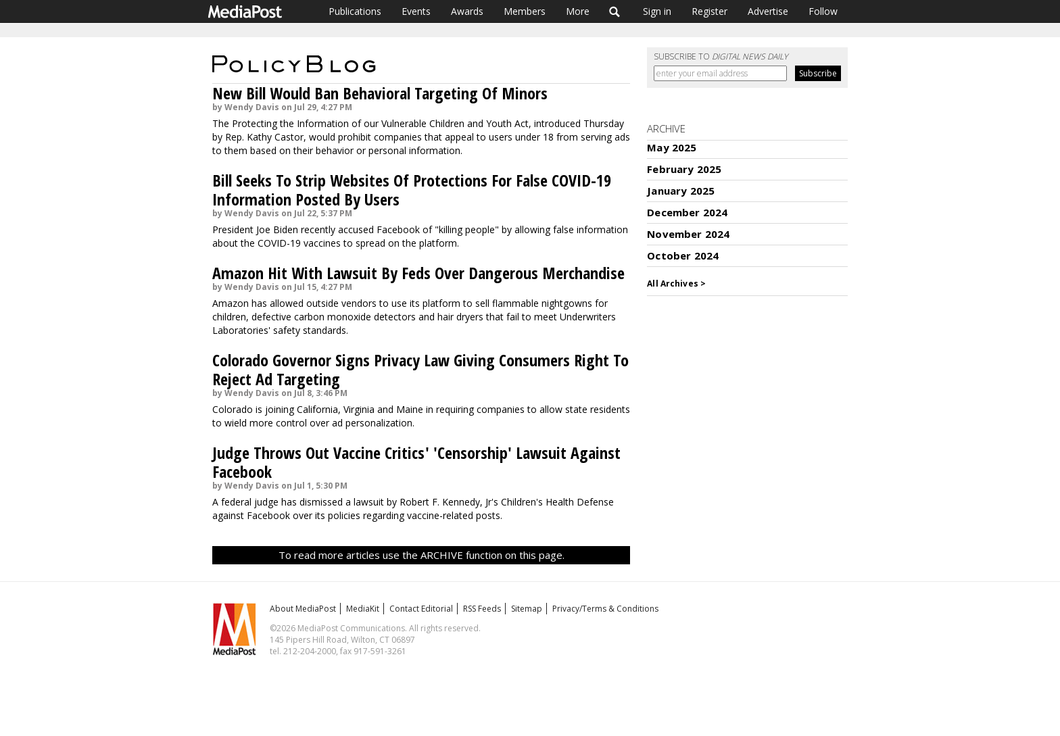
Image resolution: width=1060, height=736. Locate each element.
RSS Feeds (482, 608)
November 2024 (688, 234)
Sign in (657, 11)
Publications (355, 11)
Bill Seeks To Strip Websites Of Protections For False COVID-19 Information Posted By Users (411, 189)
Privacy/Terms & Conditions (605, 608)
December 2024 (687, 212)
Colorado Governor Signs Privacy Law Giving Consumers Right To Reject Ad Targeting (420, 369)
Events (416, 11)
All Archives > (676, 283)
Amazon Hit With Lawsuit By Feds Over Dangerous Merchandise (418, 273)
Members (525, 11)
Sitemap (526, 608)
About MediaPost (303, 608)
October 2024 (683, 255)
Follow (823, 11)
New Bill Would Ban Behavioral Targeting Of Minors (380, 93)
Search (615, 11)
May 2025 (671, 147)
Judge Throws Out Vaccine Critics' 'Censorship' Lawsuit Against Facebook (416, 462)
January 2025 (681, 190)
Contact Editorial (421, 608)
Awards (467, 11)
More (577, 11)
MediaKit (362, 608)
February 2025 (684, 169)
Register (709, 11)
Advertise (768, 11)
